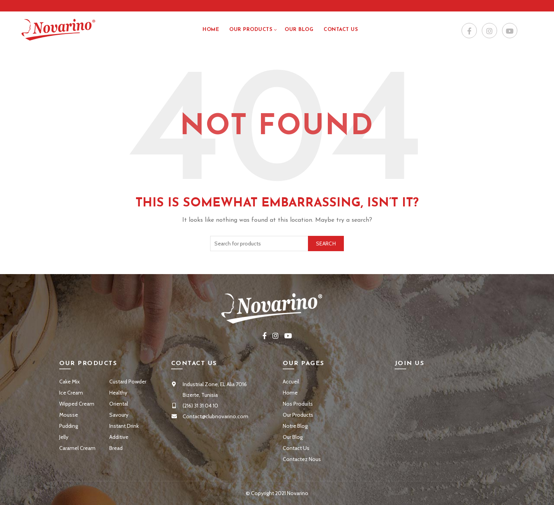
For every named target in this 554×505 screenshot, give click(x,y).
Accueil (291, 381)
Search (326, 243)
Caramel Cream (77, 448)
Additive (118, 437)
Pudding (68, 425)
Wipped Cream (76, 403)
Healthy (118, 392)
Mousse (68, 414)
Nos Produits (298, 403)
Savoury (118, 414)
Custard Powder (127, 381)
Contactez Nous (302, 459)
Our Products (250, 29)
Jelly (63, 437)
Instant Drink (124, 425)
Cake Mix (69, 381)
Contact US (341, 29)
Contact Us (296, 448)
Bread (116, 448)
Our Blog (299, 29)
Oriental (118, 403)
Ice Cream (71, 392)
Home (210, 29)
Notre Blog (295, 425)
